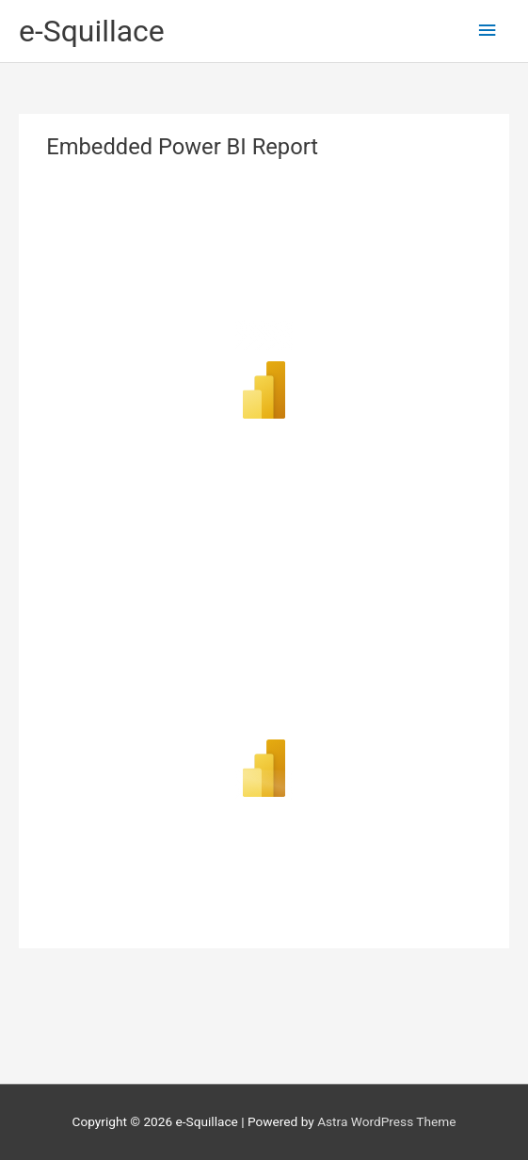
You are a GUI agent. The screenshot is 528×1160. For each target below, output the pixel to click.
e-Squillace (92, 31)
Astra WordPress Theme (386, 1121)
